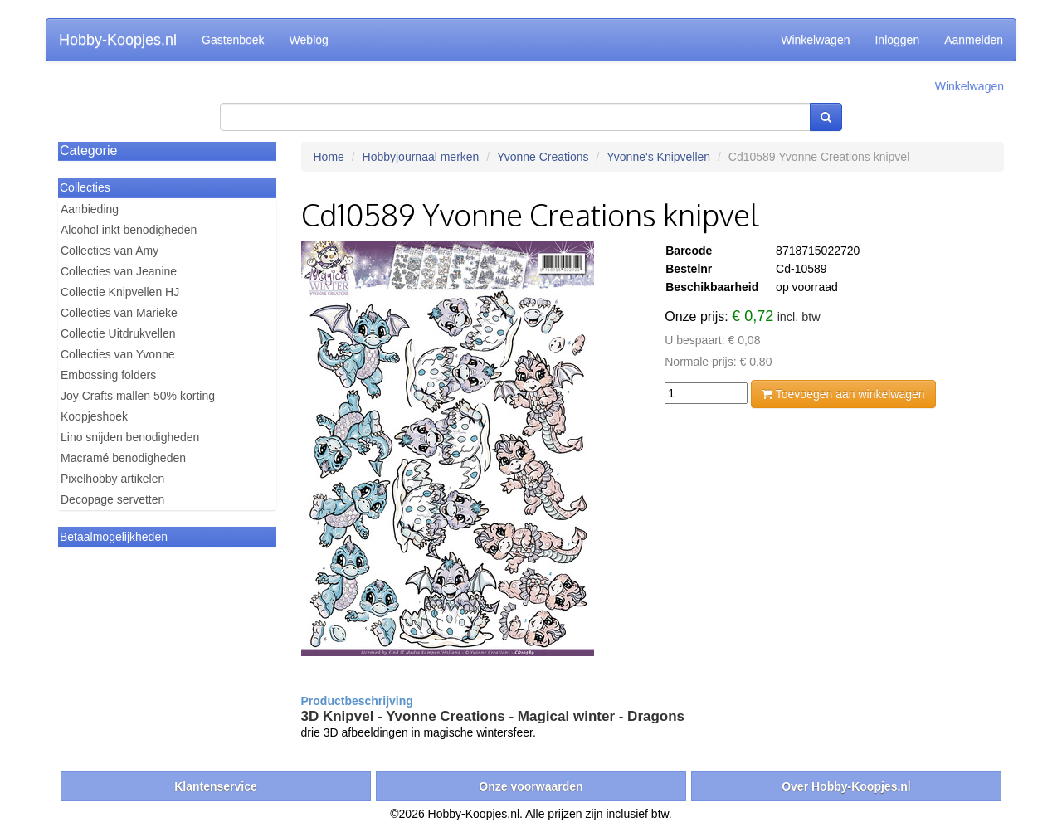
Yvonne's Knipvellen (658, 156)
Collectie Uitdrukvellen (118, 333)
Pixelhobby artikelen (112, 478)
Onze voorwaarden (530, 786)
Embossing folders (108, 375)
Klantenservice (215, 786)
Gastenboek (233, 39)
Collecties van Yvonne (118, 354)
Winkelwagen (815, 39)
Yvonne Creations (543, 156)
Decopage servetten (112, 499)
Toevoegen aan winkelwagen (843, 394)
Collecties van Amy (109, 250)
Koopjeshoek (94, 416)
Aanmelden (973, 39)
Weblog (309, 39)
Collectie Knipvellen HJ (120, 292)
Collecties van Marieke (119, 312)
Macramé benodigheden (123, 458)
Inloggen (896, 39)
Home (329, 156)
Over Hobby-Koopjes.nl (846, 786)
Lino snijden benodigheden (130, 437)
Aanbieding (90, 209)
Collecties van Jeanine (119, 271)
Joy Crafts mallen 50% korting (138, 395)
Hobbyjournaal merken (421, 156)
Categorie (88, 151)
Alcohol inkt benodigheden (129, 229)
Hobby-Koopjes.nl (118, 40)
